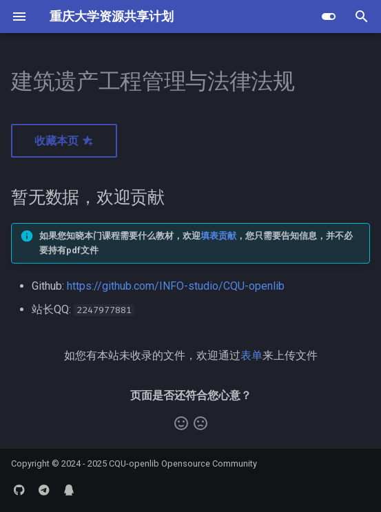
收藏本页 (64, 140)
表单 (251, 355)
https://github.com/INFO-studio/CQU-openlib (176, 285)
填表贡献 (218, 236)
